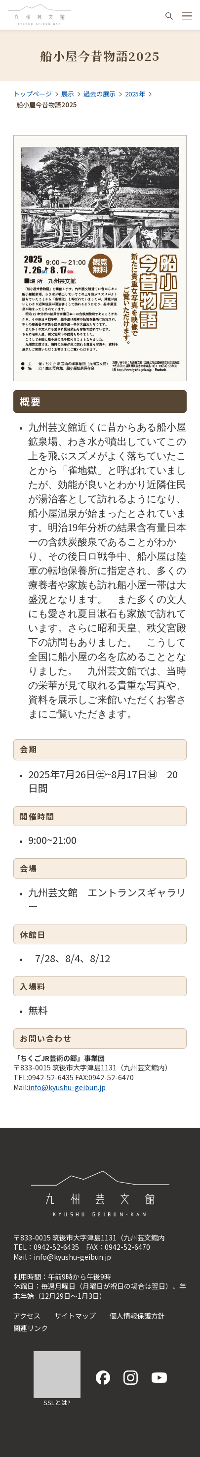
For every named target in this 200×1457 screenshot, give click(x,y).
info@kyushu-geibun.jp (67, 1087)
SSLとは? (57, 1402)
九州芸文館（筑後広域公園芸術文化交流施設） (39, 15)
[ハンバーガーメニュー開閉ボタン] (187, 16)
